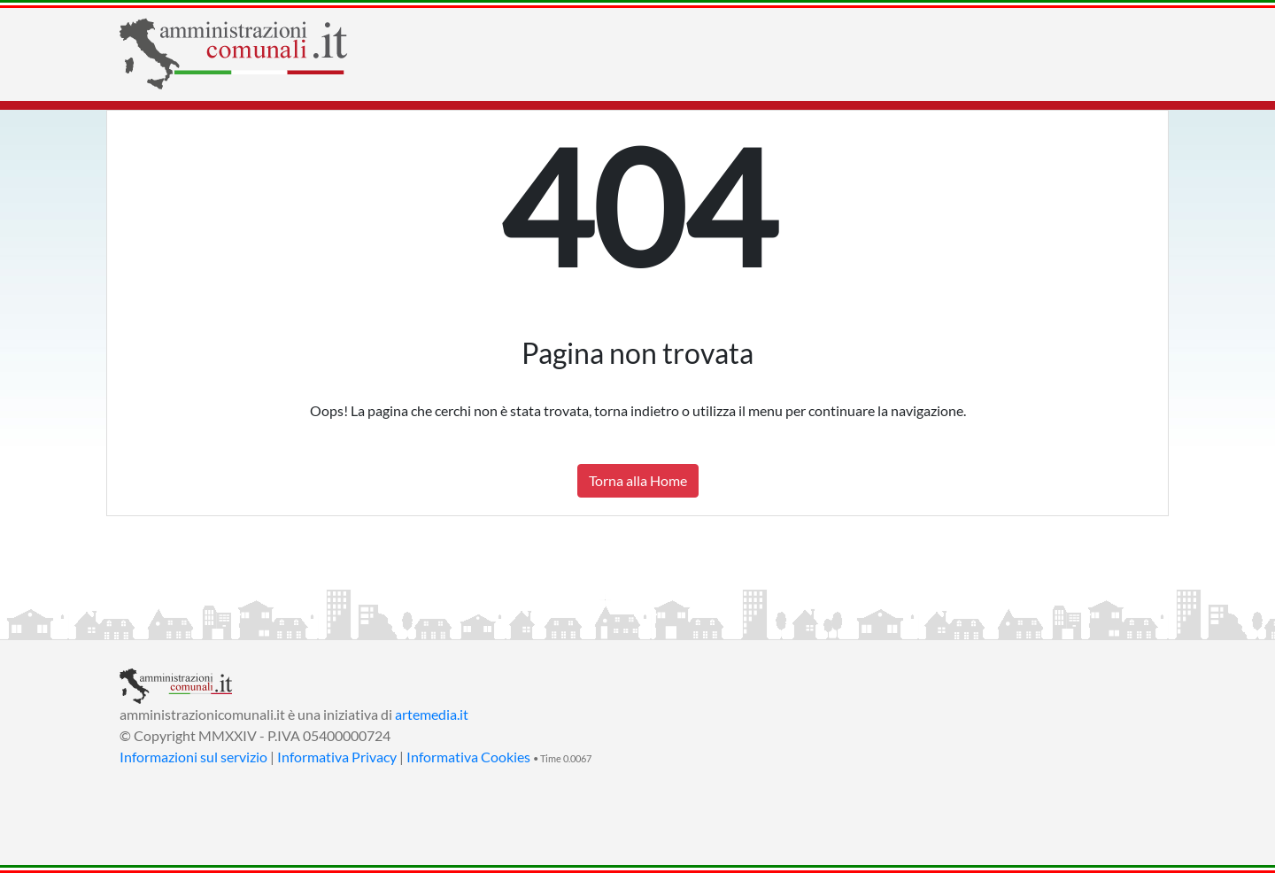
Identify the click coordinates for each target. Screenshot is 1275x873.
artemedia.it (431, 714)
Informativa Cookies (468, 756)
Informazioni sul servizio (193, 756)
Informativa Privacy (337, 756)
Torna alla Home (638, 480)
